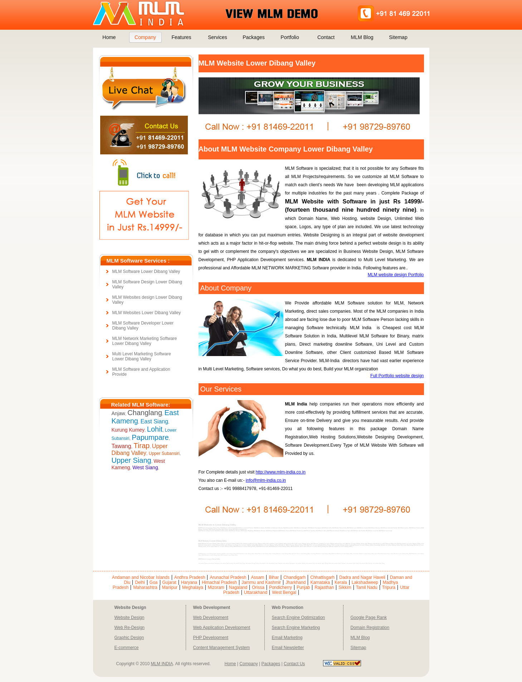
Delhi (140, 582)
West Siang (145, 467)
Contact (326, 37)
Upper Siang (131, 460)
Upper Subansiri (164, 453)
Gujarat (169, 582)
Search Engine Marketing (296, 627)
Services (217, 37)
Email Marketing (287, 637)
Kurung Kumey (128, 430)
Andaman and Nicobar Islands (141, 577)
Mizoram (216, 587)
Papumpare (150, 437)
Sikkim (344, 587)
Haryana (189, 582)
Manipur (169, 587)
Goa (154, 582)
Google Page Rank (369, 617)
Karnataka (320, 582)
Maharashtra (145, 587)
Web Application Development (221, 627)
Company (145, 37)
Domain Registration (370, 627)
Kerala (341, 582)
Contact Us (294, 663)
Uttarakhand (255, 592)
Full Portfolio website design (397, 375)
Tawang (121, 446)
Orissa (258, 587)
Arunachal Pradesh (228, 577)
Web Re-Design (129, 627)
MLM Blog (362, 37)
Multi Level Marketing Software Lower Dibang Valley (141, 356)
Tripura (389, 587)
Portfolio (289, 37)
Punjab (303, 587)
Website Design (129, 617)
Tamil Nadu (366, 587)
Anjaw (118, 413)
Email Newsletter (288, 647)
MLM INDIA (162, 663)
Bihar (274, 577)
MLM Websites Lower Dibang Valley (146, 312)
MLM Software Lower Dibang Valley (146, 271)
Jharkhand (296, 582)
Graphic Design (129, 637)
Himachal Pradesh (219, 582)
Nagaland (238, 587)
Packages (253, 37)
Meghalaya (192, 587)
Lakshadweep (365, 582)
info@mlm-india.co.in (266, 480)
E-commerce (126, 647)
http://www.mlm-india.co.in (281, 472)
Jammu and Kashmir (261, 582)
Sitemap (398, 37)
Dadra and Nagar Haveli (362, 577)
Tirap (141, 446)
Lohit (154, 429)
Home (109, 37)
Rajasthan (324, 587)
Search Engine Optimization (298, 617)
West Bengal (284, 592)
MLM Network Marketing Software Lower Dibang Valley (144, 341)
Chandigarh (294, 577)
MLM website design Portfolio (396, 274)
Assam (257, 577)
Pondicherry (280, 587)
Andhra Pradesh (189, 577)
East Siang (154, 421)
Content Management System (221, 647)
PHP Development (211, 637)
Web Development (211, 617)
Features (181, 37)
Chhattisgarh (322, 577)
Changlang (144, 413)
